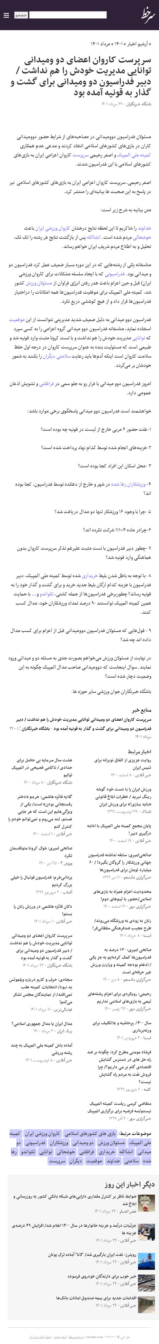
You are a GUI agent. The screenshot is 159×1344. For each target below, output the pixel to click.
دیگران (49, 356)
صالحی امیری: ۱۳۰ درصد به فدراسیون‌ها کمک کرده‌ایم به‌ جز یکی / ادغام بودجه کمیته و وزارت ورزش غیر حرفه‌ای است (120, 961)
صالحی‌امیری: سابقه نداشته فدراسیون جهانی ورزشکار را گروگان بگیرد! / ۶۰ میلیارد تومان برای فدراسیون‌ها (119, 863)
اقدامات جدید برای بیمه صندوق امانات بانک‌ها (96, 1298)
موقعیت (17, 319)
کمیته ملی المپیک (134, 155)
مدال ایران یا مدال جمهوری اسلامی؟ (42, 1024)
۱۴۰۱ (119, 44)
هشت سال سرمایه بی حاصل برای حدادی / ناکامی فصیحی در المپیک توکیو (42, 768)
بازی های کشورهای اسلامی (90, 1133)
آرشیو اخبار (137, 44)
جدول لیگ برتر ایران (40, 1337)
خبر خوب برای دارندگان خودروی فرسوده (102, 1276)
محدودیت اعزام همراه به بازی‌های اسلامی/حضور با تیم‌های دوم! (122, 895)
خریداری (90, 575)
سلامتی (63, 356)
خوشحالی (142, 237)
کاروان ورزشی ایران (53, 228)
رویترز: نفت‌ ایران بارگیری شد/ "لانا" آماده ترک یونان (92, 1255)
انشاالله (94, 237)
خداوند (144, 228)
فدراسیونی (115, 274)
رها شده (118, 484)
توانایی (138, 338)
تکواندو (47, 594)
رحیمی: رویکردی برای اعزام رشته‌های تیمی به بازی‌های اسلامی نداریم (119, 997)
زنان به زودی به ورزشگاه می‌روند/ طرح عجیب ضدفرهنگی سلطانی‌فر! (121, 924)
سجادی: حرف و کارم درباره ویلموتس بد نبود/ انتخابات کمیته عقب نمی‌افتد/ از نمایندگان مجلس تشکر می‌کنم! (40, 991)
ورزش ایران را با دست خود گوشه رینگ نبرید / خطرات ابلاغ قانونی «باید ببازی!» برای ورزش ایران (123, 797)
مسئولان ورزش (39, 283)
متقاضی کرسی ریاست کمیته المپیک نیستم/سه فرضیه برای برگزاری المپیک (119, 1107)
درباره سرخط (76, 1337)
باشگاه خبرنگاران (33, 729)
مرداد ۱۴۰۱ (100, 44)
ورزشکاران (136, 484)
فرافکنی (46, 383)
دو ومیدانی (83, 1142)
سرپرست (80, 155)
